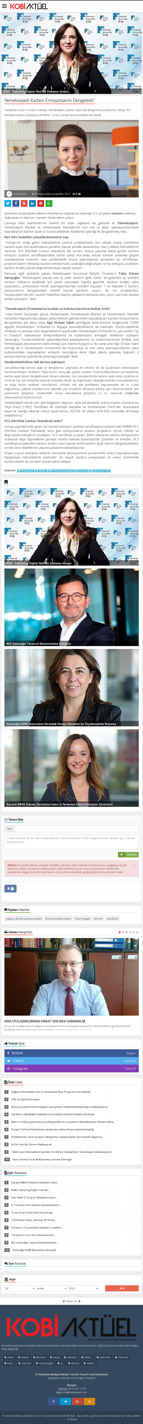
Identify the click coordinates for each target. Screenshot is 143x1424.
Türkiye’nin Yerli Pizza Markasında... (33, 1235)
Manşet (73, 1363)
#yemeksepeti (25, 470)
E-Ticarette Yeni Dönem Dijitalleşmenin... (36, 1205)
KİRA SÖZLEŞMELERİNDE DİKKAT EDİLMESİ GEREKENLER (44, 1021)
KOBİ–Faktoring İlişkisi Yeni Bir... (30, 1190)
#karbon (41, 470)
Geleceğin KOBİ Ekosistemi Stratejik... (35, 1250)
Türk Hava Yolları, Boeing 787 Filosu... (34, 1220)
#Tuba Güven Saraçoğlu (61, 470)
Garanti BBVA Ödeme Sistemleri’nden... (35, 1182)
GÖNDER (127, 854)
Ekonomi (39, 1357)
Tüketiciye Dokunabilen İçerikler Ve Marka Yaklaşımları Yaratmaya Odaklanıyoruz (61, 1152)
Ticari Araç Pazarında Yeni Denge (32, 1212)
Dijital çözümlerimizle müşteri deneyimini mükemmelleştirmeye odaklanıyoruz (59, 1107)
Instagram (20, 1068)
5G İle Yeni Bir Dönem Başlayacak (31, 1144)
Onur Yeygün (82, 918)
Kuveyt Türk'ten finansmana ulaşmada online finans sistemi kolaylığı (52, 1129)
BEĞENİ (16, 1053)
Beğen (131, 1053)
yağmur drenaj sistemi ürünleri (24, 918)
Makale (23, 1357)
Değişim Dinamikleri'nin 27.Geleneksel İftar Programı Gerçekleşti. (51, 1092)
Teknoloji (121, 1357)
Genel (9, 1357)
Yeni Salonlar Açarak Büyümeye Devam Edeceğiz (42, 1159)
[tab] (10, 888)
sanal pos (112, 918)
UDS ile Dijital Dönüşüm (25, 1099)
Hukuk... (89, 1363)
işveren (98, 918)
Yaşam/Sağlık (44, 1363)
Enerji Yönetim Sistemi (58, 918)
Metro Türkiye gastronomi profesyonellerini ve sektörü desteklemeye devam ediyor (62, 1122)
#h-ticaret (82, 470)
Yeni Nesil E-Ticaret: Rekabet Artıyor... (34, 1197)
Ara (122, 1288)
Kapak (54, 1357)
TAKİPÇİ (18, 1061)
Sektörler (70, 1357)
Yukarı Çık (71, 1301)
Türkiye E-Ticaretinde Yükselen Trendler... (37, 1227)
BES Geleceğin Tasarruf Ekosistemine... (34, 1242)
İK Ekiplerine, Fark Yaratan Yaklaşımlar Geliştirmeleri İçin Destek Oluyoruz (56, 1137)
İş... (60, 1363)
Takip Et (130, 1061)
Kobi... (9, 1363)
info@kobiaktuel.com (74, 1392)
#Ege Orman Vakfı (100, 470)
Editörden (103, 1357)
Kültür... (86, 1357)
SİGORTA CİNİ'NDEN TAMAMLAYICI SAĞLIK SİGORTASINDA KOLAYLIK (52, 1114)
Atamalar (24, 1363)
